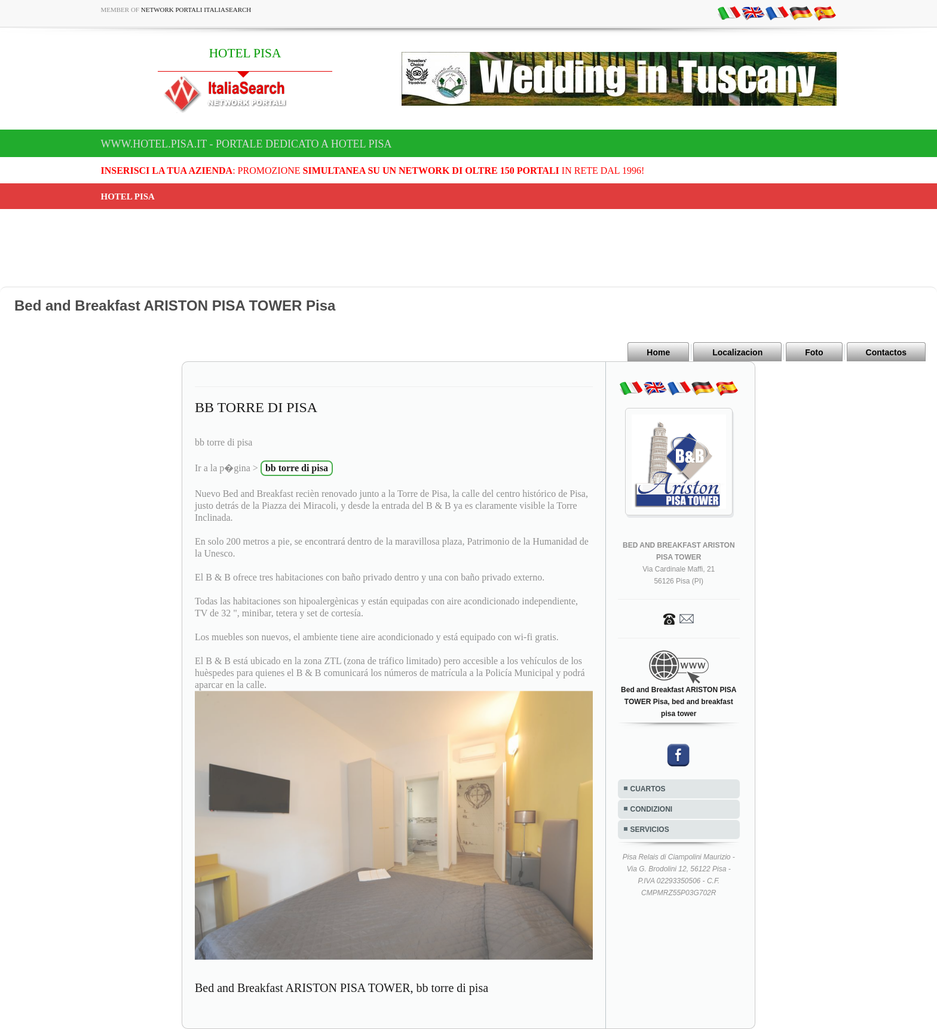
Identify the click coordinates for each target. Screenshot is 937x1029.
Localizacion (737, 352)
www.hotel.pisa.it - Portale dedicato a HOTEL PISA (246, 144)
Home (658, 352)
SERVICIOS (649, 829)
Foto (814, 352)
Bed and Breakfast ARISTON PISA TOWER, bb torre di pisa (341, 987)
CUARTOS (648, 789)
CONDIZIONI (651, 809)
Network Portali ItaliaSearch (196, 9)
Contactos (886, 352)
